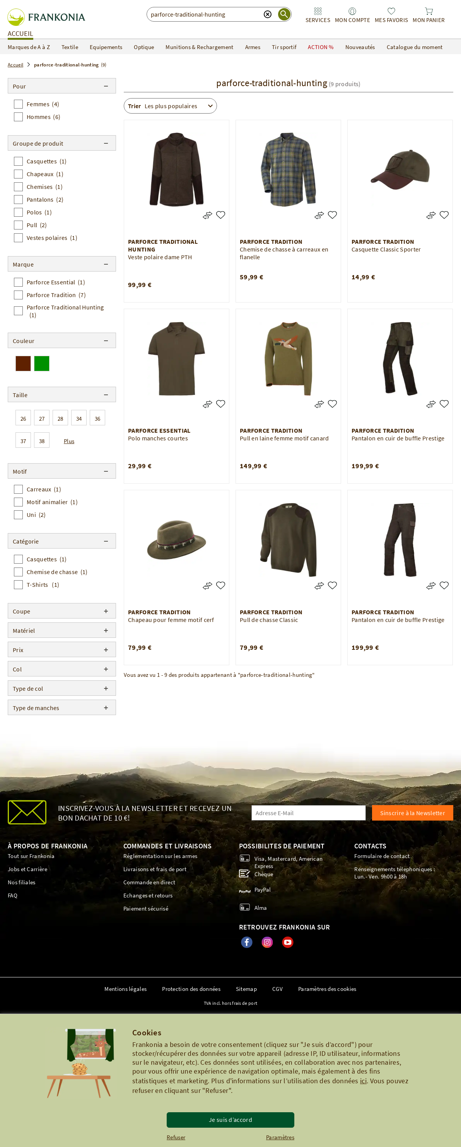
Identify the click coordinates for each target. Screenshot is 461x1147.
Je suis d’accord (230, 1119)
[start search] (284, 14)
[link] (318, 15)
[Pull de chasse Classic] (332, 585)
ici (363, 1080)
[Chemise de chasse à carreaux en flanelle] (332, 215)
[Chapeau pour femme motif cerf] (220, 585)
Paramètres (280, 1137)
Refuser (176, 1137)
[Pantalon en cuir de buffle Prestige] (444, 403)
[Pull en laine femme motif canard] (332, 403)
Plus (69, 441)
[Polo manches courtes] (220, 403)
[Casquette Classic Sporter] (444, 215)
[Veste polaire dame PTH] (220, 215)
